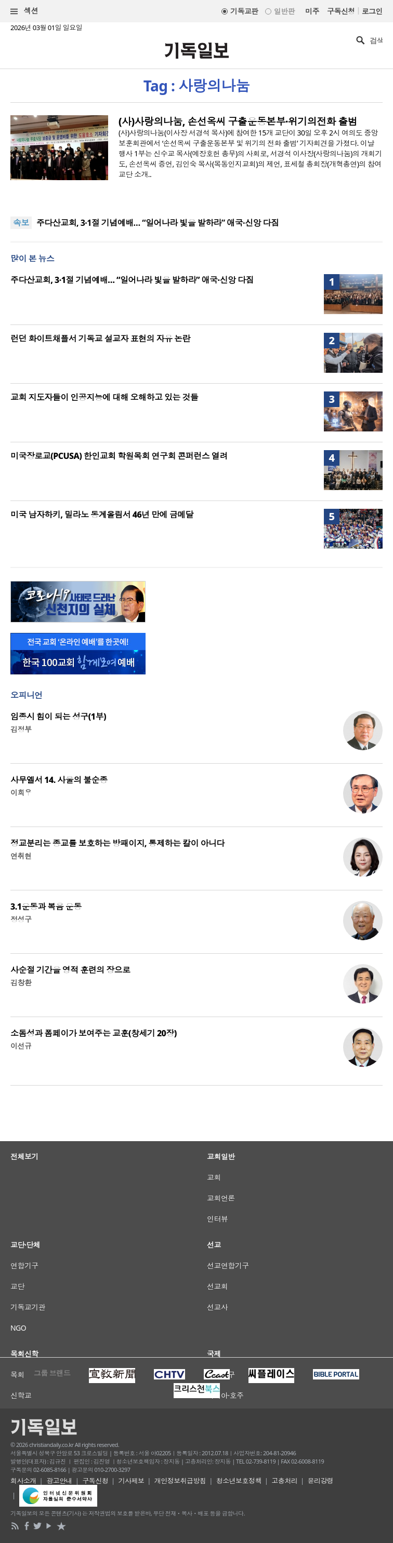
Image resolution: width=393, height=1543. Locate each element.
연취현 (20, 856)
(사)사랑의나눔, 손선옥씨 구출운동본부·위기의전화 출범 (238, 121)
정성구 (20, 919)
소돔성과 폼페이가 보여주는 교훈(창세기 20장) (93, 1033)
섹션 (24, 11)
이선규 (20, 1046)
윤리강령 (321, 1480)
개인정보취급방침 (180, 1480)
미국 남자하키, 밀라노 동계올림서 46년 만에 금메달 (101, 514)
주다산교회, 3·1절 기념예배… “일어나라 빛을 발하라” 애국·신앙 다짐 (157, 222)
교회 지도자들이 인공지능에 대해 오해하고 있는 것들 (104, 397)
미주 (312, 11)
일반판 (284, 11)
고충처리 (284, 1480)
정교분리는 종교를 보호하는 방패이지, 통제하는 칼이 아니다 (117, 843)
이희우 (20, 792)
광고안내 (59, 1480)
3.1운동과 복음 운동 (46, 906)
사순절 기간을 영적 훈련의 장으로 (70, 970)
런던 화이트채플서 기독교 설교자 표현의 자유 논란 (100, 338)
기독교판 (244, 11)
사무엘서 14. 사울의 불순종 (59, 780)
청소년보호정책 (238, 1480)
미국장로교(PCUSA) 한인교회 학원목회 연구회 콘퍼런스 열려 (119, 456)
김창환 (20, 982)
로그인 (372, 11)
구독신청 (341, 11)
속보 (21, 222)
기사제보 (132, 1480)
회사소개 (23, 1480)
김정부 (20, 729)
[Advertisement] (196, 1220)
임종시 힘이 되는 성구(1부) (58, 716)
